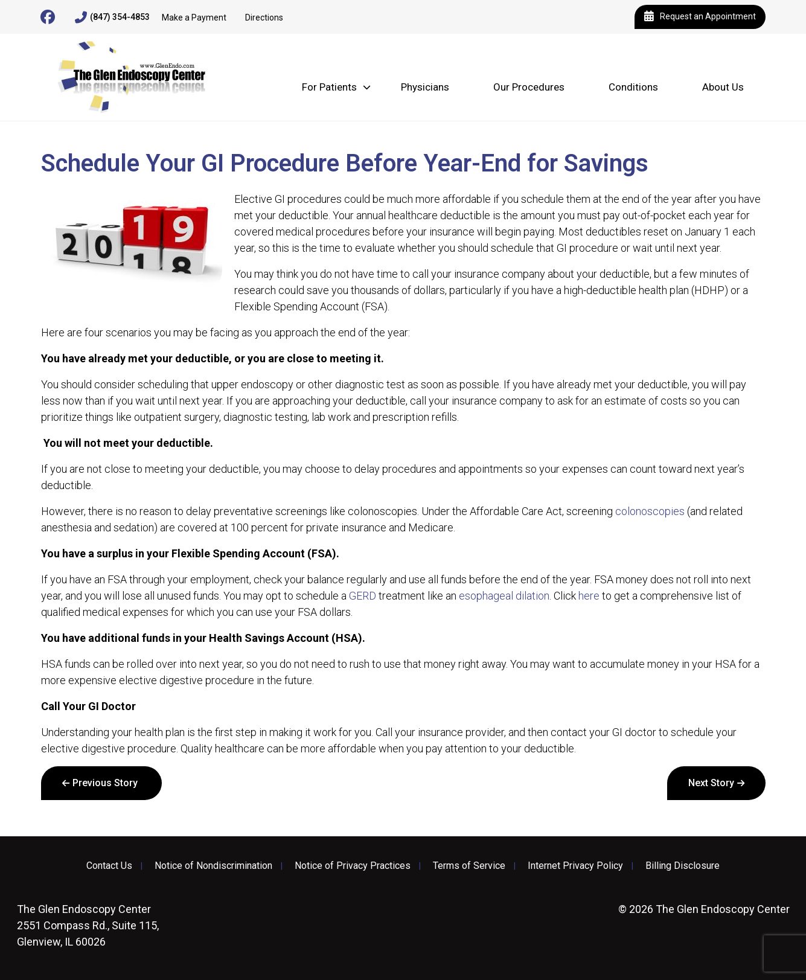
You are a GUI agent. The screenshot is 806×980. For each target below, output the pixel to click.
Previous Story (105, 783)
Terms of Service (469, 866)
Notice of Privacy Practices (353, 866)
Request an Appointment (700, 17)
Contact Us (109, 866)
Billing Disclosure (682, 866)
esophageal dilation (504, 595)
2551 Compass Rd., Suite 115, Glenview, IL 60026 (88, 925)
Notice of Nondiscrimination (213, 866)
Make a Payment (194, 17)
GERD (362, 595)
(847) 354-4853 (112, 17)
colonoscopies (650, 511)
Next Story (711, 783)
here (589, 595)
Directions (264, 17)
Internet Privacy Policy (575, 866)
